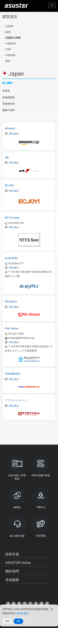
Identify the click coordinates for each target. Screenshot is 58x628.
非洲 (8, 49)
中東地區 (10, 55)
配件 (8, 60)
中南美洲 (10, 43)
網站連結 (12, 133)
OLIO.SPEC (11, 258)
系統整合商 (8, 103)
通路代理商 (8, 110)
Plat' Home (11, 328)
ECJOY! (9, 185)
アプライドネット (16, 400)
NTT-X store (12, 217)
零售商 (6, 90)
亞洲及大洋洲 (13, 37)
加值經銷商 (8, 97)
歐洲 (8, 32)
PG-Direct (11, 301)
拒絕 (7, 621)
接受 (18, 621)
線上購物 (7, 82)
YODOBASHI (12, 373)
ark (7, 157)
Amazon (10, 128)
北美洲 (9, 26)
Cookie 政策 (22, 613)
